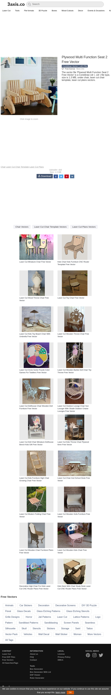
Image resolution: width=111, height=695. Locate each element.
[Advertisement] (55, 34)
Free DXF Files (8, 657)
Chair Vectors (21, 227)
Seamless (90, 622)
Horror (29, 617)
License (61, 654)
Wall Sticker (61, 634)
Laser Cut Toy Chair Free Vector (71, 298)
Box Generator (36, 669)
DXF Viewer (35, 675)
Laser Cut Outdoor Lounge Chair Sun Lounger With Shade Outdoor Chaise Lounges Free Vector (73, 408)
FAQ (32, 657)
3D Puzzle (43, 11)
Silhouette (10, 628)
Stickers (51, 628)
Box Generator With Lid (40, 672)
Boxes (54, 11)
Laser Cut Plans (36, 167)
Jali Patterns (44, 617)
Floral (8, 611)
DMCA (60, 660)
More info (80, 69)
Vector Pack (11, 634)
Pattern (9, 622)
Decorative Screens (65, 605)
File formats (29, 11)
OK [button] (70, 692)
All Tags (9, 640)
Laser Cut (6, 11)
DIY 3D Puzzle (89, 605)
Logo (98, 617)
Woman (78, 634)
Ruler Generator (37, 678)
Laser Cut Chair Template (17, 167)
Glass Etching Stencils (77, 611)
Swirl (77, 628)
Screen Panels (71, 622)
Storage (65, 628)
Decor (80, 11)
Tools (17, 11)
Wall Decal (43, 634)
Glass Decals (24, 611)
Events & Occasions (96, 11)
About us (34, 654)
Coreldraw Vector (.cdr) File (74, 66)
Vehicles (28, 634)
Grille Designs (12, 617)
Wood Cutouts (67, 11)
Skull (24, 628)
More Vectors (94, 634)
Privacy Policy (64, 657)
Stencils (37, 628)
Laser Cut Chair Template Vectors (50, 227)
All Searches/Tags (10, 663)
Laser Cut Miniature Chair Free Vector (35, 262)
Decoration (43, 605)
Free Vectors (7, 660)
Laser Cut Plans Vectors (84, 227)
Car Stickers (26, 605)
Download (44, 176)
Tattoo (89, 628)
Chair (3, 167)
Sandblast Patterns (28, 622)
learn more (60, 692)
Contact (33, 660)
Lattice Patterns (81, 617)
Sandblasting (51, 622)
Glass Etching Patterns (48, 611)
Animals (9, 605)
